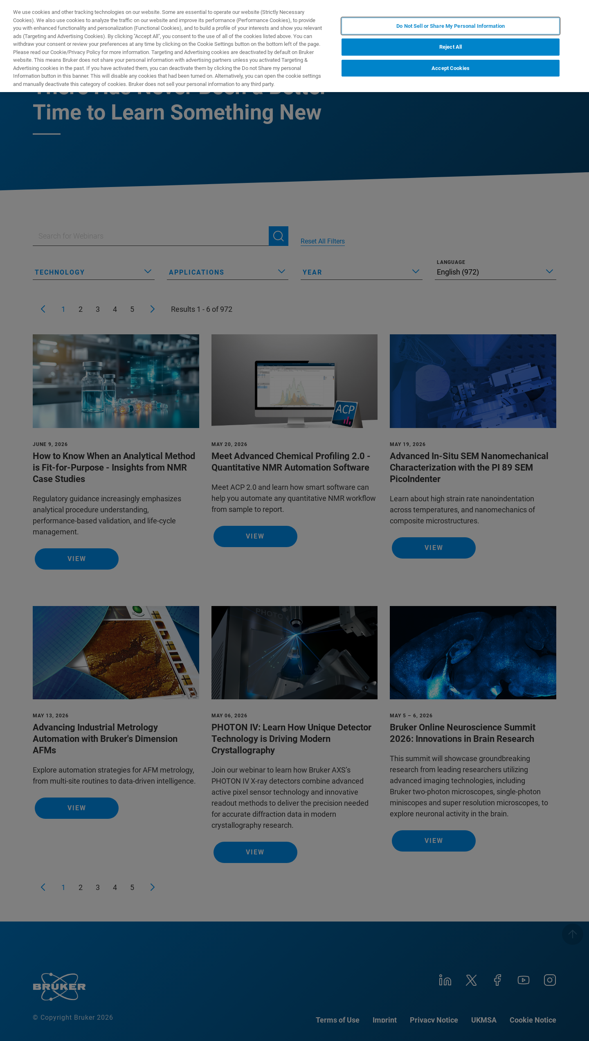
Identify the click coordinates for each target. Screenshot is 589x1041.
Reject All (450, 47)
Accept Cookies (451, 68)
